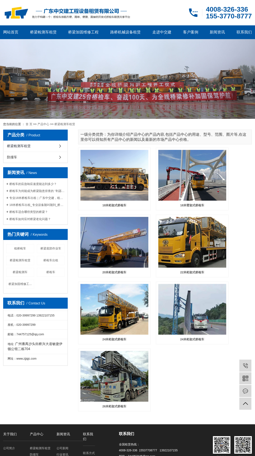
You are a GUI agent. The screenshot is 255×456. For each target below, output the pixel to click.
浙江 (35, 449)
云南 (82, 449)
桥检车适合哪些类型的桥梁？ (28, 212)
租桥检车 (20, 248)
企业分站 (124, 429)
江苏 (69, 449)
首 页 (29, 124)
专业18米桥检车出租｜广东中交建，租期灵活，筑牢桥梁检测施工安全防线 (37, 198)
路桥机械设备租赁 (125, 32)
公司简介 (9, 402)
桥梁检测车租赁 (43, 32)
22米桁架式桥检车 (105, 245)
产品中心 (43, 124)
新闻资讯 (217, 32)
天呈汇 (215, 445)
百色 (22, 449)
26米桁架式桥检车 (105, 298)
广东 (62, 449)
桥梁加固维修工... (20, 284)
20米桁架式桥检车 (225, 191)
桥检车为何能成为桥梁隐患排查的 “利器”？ (37, 191)
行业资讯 (62, 408)
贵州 (42, 449)
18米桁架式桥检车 (105, 191)
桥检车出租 (50, 260)
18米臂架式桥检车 (165, 191)
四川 (29, 449)
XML (153, 429)
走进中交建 (161, 32)
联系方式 (89, 407)
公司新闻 (62, 402)
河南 (49, 449)
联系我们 (244, 32)
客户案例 (190, 32)
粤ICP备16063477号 (182, 445)
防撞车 (12, 157)
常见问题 (62, 415)
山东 (55, 449)
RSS (146, 429)
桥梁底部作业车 (50, 248)
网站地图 (136, 429)
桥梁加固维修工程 (83, 32)
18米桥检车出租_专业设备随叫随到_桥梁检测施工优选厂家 (37, 205)
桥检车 (50, 272)
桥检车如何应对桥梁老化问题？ (30, 219)
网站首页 (10, 32)
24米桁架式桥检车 (165, 245)
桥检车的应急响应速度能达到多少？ (33, 184)
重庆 (76, 449)
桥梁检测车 (20, 272)
